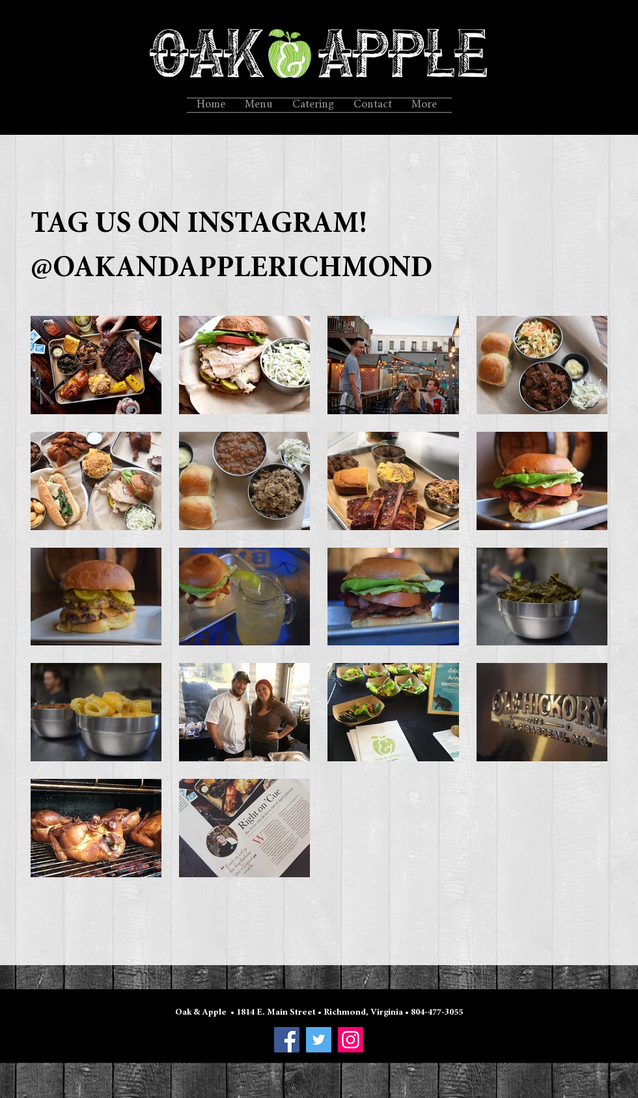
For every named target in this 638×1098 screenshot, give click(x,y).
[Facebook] (286, 1039)
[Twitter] (318, 1039)
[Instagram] (350, 1039)
